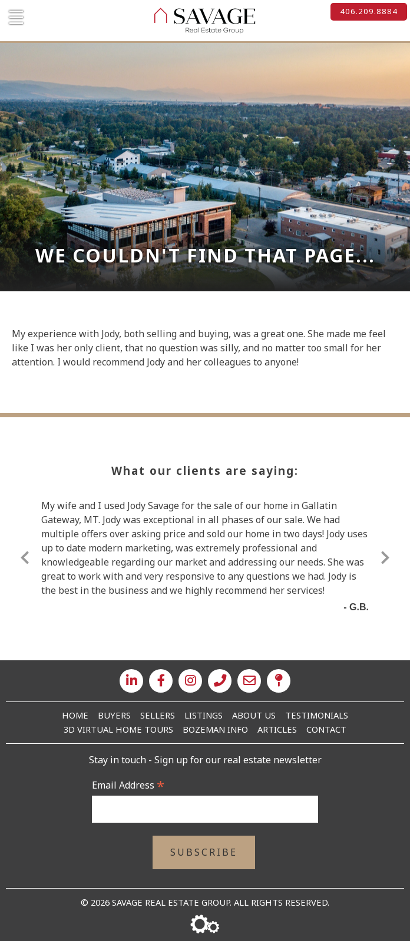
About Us (254, 715)
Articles (277, 729)
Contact (326, 729)
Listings (203, 715)
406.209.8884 (369, 11)
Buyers (114, 715)
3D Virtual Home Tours (118, 729)
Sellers (157, 715)
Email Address (128, 785)
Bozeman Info (215, 729)
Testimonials (316, 715)
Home (75, 715)
